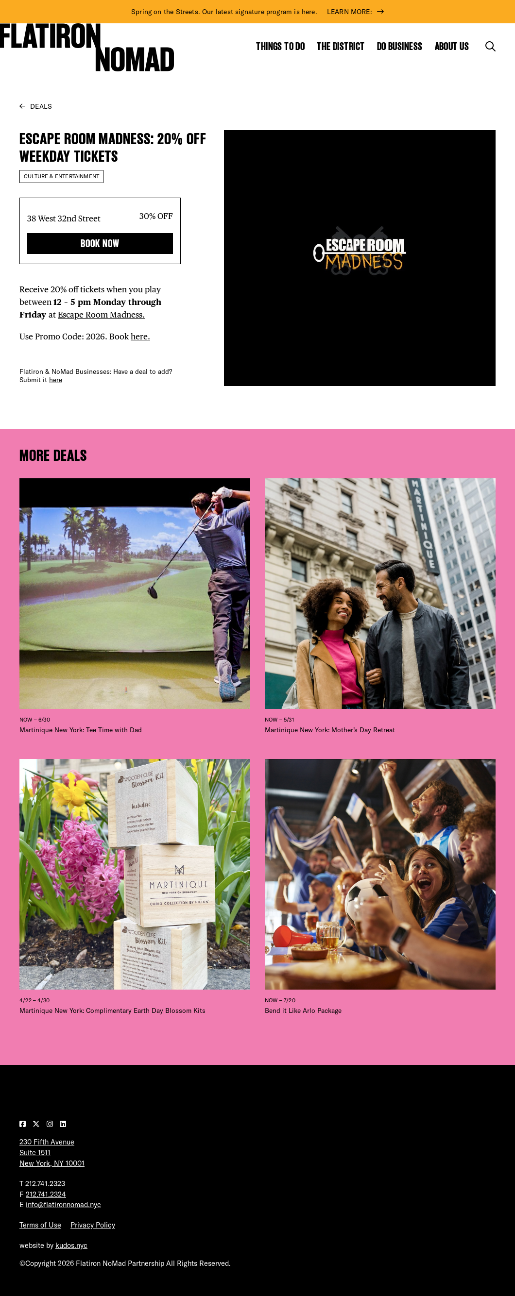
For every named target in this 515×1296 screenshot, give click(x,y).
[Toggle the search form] (490, 46)
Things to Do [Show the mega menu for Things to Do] (280, 46)
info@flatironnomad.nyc (63, 1204)
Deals (41, 106)
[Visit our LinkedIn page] (63, 1123)
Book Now (100, 243)
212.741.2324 (46, 1194)
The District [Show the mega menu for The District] (340, 46)
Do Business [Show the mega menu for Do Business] (400, 46)
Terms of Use (40, 1224)
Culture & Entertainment (61, 176)
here (55, 379)
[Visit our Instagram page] (51, 1123)
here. (140, 336)
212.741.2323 (45, 1183)
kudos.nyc (71, 1245)
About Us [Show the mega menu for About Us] (452, 46)
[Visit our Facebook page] (23, 1123)
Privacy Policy (92, 1224)
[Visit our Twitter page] (37, 1123)
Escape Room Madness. (101, 315)
